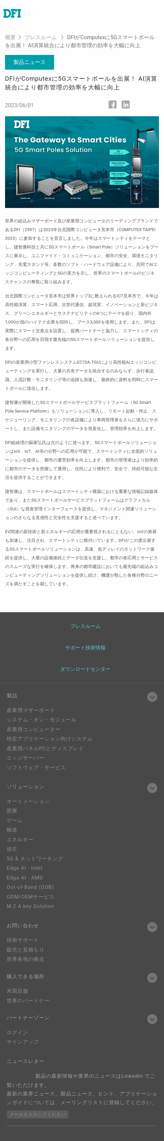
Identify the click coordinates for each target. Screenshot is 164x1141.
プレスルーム (41, 37)
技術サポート (23, 940)
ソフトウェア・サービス (36, 768)
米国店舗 (17, 991)
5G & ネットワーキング (35, 859)
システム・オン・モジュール (42, 720)
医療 (12, 811)
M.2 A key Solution (30, 906)
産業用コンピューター (33, 729)
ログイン (17, 1032)
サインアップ (23, 1042)
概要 (10, 37)
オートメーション (28, 801)
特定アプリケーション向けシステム (50, 739)
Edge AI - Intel (24, 868)
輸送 (12, 830)
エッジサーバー (25, 758)
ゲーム (15, 820)
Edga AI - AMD (25, 878)
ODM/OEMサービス (30, 897)
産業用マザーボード (31, 710)
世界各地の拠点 (25, 959)
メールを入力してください (37, 1114)
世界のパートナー (28, 1001)
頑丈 (12, 849)
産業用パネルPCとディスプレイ (45, 748)
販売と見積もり (25, 950)
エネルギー (20, 840)
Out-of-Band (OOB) (30, 887)
